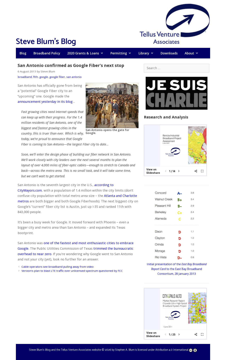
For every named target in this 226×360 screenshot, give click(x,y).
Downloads (169, 53)
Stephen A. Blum (125, 349)
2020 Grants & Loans (87, 53)
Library (147, 53)
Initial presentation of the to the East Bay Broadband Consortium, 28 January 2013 (177, 269)
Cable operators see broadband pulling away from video (58, 266)
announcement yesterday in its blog (45, 101)
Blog (22, 53)
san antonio (74, 77)
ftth (35, 77)
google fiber (57, 77)
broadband (25, 77)
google (43, 77)
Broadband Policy (46, 53)
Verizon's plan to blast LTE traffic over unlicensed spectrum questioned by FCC (72, 270)
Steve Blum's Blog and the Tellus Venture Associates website (65, 349)
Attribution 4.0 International (176, 349)
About (193, 53)
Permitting (122, 53)
